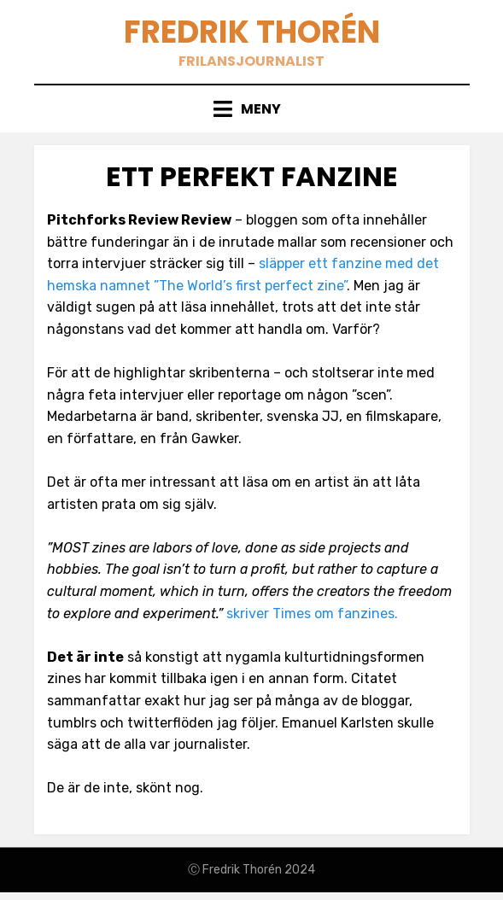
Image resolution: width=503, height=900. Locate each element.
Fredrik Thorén (252, 32)
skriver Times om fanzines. (312, 613)
